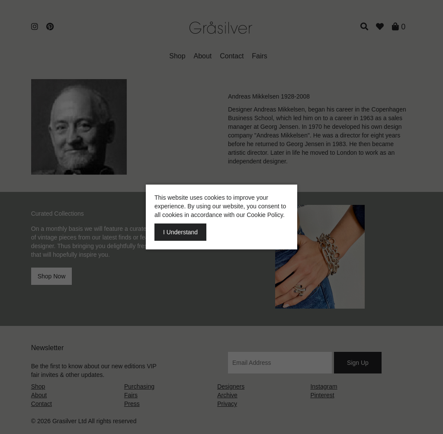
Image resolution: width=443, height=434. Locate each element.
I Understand (180, 232)
